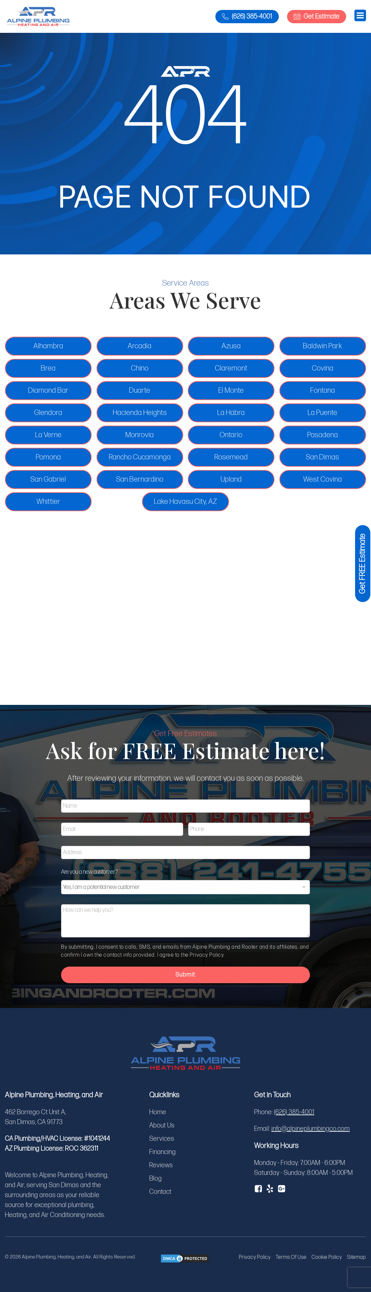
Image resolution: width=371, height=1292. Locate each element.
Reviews (161, 1165)
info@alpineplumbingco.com (310, 1129)
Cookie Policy (327, 1257)
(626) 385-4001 (294, 1112)
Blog (155, 1179)
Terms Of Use (291, 1257)
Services (161, 1139)
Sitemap (356, 1257)
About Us (162, 1125)
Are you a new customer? (91, 872)
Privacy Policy (255, 1257)
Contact (160, 1192)
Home (157, 1112)
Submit (185, 974)
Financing (162, 1152)
